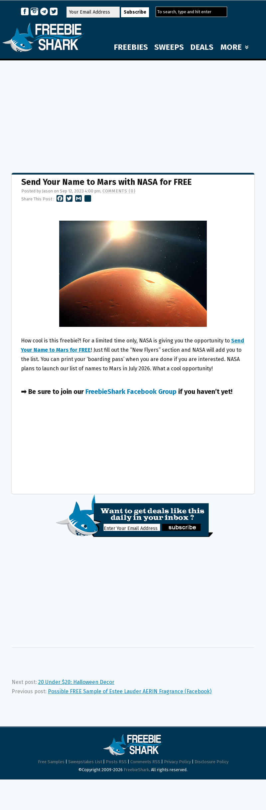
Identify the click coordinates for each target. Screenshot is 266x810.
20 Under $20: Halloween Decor (76, 682)
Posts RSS (116, 761)
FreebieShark (136, 769)
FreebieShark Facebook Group (131, 392)
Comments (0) (119, 190)
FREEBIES (131, 47)
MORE (234, 47)
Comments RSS (145, 761)
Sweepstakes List (85, 761)
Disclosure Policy (211, 761)
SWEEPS (169, 47)
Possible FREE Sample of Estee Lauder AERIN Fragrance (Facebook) (129, 691)
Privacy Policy (177, 761)
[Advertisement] (133, 113)
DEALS (201, 47)
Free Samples (51, 761)
